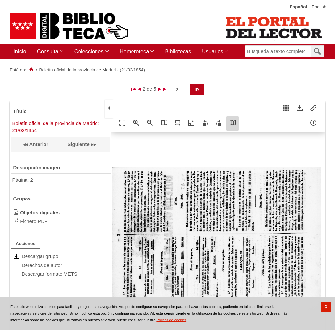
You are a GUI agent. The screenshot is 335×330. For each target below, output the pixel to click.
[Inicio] (31, 69)
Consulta (47, 51)
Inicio (19, 51)
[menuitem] (21, 51)
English (319, 6)
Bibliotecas (178, 51)
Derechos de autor (42, 265)
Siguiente (78, 144)
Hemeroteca (134, 51)
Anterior (38, 144)
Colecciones (89, 51)
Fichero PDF (33, 221)
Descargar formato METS (49, 274)
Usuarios (212, 51)
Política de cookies (171, 320)
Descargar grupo (40, 256)
